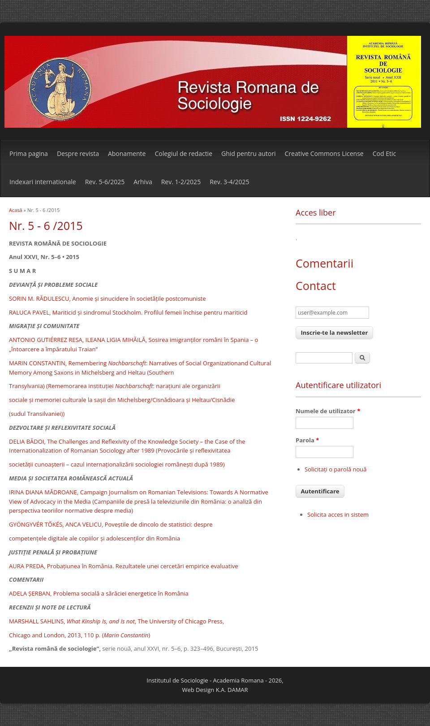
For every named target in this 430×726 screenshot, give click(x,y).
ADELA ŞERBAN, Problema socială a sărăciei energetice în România (99, 593)
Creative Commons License (324, 153)
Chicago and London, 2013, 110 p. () (79, 635)
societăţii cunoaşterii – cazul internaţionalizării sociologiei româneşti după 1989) (117, 464)
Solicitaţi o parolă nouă (336, 469)
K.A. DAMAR (232, 690)
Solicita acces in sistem (338, 514)
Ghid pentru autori (248, 153)
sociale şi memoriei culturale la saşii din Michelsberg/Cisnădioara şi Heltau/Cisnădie (122, 400)
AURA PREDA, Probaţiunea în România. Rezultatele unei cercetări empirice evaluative (123, 566)
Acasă (15, 210)
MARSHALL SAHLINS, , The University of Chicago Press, (116, 621)
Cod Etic (384, 153)
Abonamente (127, 153)
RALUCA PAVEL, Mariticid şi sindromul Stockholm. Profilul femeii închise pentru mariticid (128, 312)
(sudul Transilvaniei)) (36, 414)
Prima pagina (28, 153)
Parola (307, 440)
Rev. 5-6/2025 (105, 181)
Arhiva (142, 181)
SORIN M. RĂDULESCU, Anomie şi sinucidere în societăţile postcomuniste (107, 298)
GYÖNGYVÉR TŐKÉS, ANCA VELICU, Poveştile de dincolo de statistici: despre (111, 524)
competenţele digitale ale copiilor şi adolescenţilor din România (94, 538)
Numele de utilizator (328, 411)
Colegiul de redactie (183, 153)
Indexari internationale (42, 181)
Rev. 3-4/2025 (229, 181)
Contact (316, 285)
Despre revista (78, 153)
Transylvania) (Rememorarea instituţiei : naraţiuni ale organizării (114, 386)
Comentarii (324, 263)
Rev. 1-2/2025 (181, 181)
